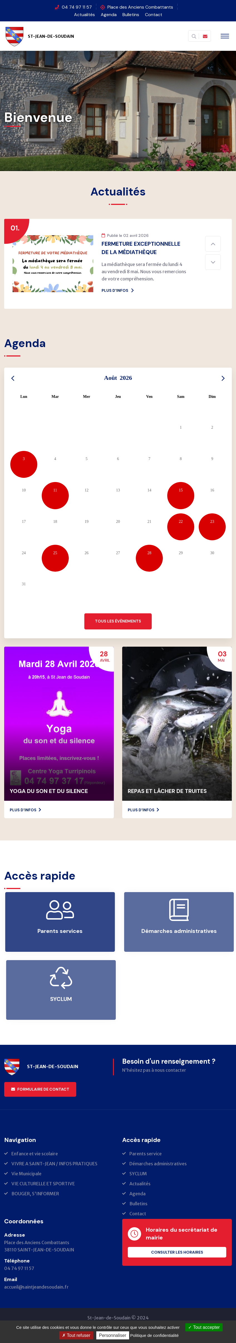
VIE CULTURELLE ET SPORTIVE (43, 1183)
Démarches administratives (158, 1163)
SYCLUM (138, 1173)
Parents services (64, 931)
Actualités (84, 14)
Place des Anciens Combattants (140, 7)
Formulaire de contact (40, 1089)
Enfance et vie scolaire (34, 1153)
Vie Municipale (26, 1173)
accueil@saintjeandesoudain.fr (36, 1287)
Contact (153, 14)
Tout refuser (76, 1335)
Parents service (145, 1153)
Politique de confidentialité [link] (154, 1335)
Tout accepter (204, 1327)
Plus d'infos (118, 290)
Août (118, 377)
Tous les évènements (118, 621)
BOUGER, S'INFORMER (35, 1193)
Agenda (109, 14)
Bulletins (130, 14)
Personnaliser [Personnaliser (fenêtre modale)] (112, 1335)
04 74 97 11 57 (77, 7)
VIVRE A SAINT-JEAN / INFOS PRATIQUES (54, 1163)
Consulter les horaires (177, 1252)
